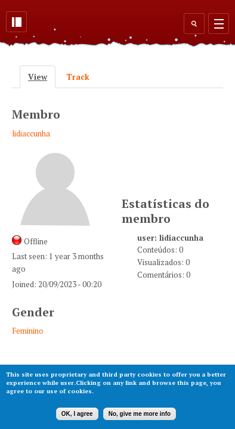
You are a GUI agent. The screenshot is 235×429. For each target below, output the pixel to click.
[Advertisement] (178, 140)
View (41, 77)
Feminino (28, 330)
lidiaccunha (31, 133)
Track (77, 77)
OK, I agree (77, 414)
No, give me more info (140, 414)
